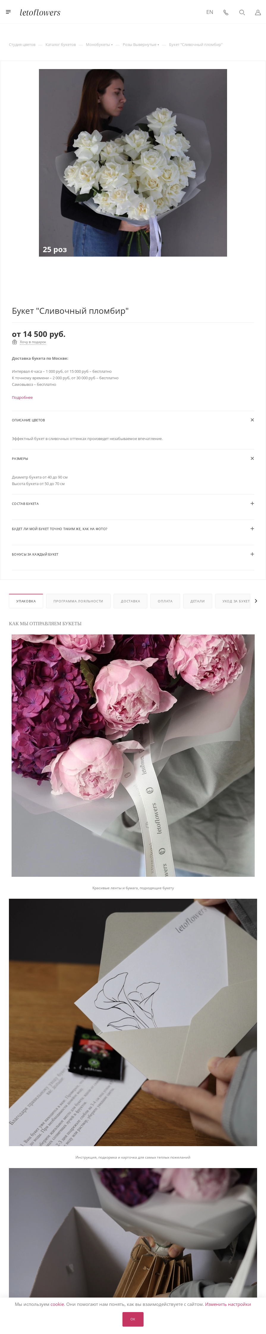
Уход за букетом (239, 601)
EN (209, 11)
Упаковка (26, 601)
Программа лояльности (78, 601)
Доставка (130, 601)
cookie (57, 1304)
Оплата (165, 601)
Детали (198, 601)
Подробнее (22, 397)
